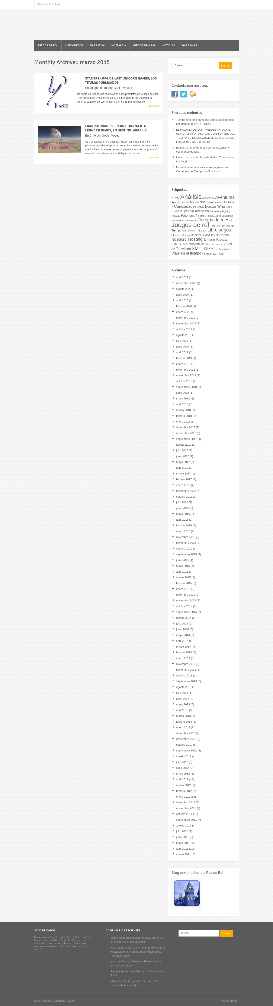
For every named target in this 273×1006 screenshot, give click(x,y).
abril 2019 (182, 352)
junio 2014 (182, 629)
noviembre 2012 (186, 739)
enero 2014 (183, 658)
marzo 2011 (183, 854)
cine (202, 202)
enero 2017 (183, 485)
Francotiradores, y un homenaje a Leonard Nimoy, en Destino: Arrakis (116, 128)
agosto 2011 (184, 825)
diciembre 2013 (185, 664)
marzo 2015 (183, 577)
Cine (93, 135)
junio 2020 (182, 294)
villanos (207, 253)
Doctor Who (215, 206)
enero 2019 (183, 363)
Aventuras (224, 197)
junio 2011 (182, 837)
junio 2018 (182, 392)
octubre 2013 (184, 675)
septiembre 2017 (186, 438)
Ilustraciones (191, 220)
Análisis (191, 196)
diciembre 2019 (185, 317)
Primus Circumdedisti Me (188, 244)
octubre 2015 (184, 548)
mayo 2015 (183, 565)
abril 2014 (182, 640)
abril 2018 (182, 404)
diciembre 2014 (185, 594)
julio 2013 (182, 692)
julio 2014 (182, 623)
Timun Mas (224, 249)
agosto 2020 (184, 288)
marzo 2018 (183, 410)
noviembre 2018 (186, 375)
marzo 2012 (183, 785)
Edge (229, 206)
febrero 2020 (184, 306)
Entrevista (215, 211)
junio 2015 (182, 560)
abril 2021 (182, 277)
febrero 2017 (184, 479)
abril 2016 (182, 519)
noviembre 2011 (186, 808)
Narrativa (97, 45)
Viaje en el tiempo (186, 253)
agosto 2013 (184, 687)
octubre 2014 (184, 606)
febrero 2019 (184, 358)
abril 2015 (182, 571)
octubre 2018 (184, 381)
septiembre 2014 (186, 612)
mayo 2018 (183, 398)
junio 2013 (182, 698)
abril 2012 (182, 779)
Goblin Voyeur (122, 88)
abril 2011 (182, 848)
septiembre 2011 (186, 819)
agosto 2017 (184, 444)
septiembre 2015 (186, 554)
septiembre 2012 (186, 750)
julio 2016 (182, 502)
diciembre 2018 (185, 369)
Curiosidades (185, 206)
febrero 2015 (184, 583)
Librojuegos (74, 45)
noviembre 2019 (186, 323)
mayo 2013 (183, 704)
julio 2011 (182, 831)
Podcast (221, 239)
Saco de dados (213, 244)
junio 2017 (182, 456)
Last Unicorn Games (194, 230)
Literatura (176, 235)
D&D (200, 206)
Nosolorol (179, 239)
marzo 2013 (183, 715)
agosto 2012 (184, 756)
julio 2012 (182, 762)
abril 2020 (182, 300)
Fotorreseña (190, 215)
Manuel (115, 981)
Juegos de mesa (144, 45)
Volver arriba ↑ (230, 1000)
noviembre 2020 (186, 283)
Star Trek (201, 248)
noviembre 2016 (186, 490)
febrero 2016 (184, 525)
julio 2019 (182, 340)
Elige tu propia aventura (190, 211)
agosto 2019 (184, 335)
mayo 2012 (183, 773)
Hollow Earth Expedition (220, 215)
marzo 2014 (183, 646)
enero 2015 (183, 589)
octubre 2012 (184, 744)
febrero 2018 (184, 415)
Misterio (186, 235)
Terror (214, 249)
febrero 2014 (184, 652)
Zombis (218, 253)
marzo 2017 (183, 473)
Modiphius (197, 235)
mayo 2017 (183, 462)
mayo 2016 (183, 514)
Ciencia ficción (189, 202)
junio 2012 (182, 767)
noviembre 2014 (186, 600)
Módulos (210, 235)
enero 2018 (183, 421)
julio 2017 (182, 450)
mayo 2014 (183, 635)
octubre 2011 (184, 814)
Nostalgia (118, 45)
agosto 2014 (184, 617)
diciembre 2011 (185, 802)
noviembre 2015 (186, 542)
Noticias (169, 45)
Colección (211, 202)
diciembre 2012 (185, 733)
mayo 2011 (183, 842)
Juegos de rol (48, 45)
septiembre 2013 (186, 681)
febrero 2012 (184, 790)
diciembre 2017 (185, 427)
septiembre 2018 (186, 387)
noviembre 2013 (186, 669)
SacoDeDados (59, 25)
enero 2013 (183, 727)
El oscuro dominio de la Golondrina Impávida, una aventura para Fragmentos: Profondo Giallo (137, 951)
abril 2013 (182, 710)
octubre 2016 (184, 496)
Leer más (154, 105)
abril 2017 (182, 467)
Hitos (203, 216)
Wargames (189, 45)
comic (220, 202)
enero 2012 (183, 796)
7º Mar (175, 197)
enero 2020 (183, 312)
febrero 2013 (184, 721)
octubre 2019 (184, 329)
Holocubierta (177, 220)
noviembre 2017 (186, 433)
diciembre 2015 (185, 537)
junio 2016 (182, 508)
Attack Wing (208, 198)
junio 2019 (182, 346)
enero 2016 (183, 531)
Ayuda (175, 202)
